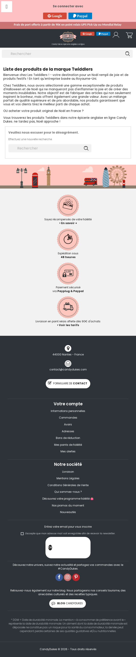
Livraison (68, 472)
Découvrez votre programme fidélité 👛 (68, 498)
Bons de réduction (68, 438)
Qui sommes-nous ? (68, 492)
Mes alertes (68, 451)
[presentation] (85, 548)
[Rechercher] (67, 54)
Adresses (68, 431)
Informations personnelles (68, 411)
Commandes (68, 417)
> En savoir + (68, 223)
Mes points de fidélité (68, 445)
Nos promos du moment (68, 505)
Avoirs (68, 424)
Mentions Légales (68, 478)
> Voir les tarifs (68, 325)
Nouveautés (68, 512)
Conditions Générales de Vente (68, 485)
